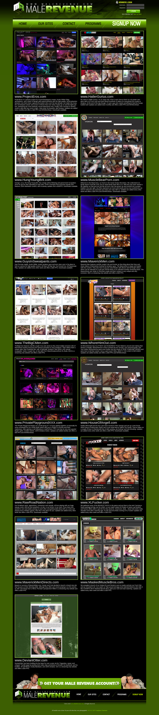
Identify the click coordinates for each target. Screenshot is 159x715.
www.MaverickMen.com (97, 261)
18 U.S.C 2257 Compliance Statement (97, 710)
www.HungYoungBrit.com (33, 180)
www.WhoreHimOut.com (98, 343)
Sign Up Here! (138, 14)
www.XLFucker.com (95, 502)
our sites (45, 23)
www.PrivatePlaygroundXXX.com (38, 422)
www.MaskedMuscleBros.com (102, 582)
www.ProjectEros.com (30, 96)
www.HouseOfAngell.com (99, 422)
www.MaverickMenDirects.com (37, 582)
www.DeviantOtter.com (31, 660)
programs (93, 23)
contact (69, 23)
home (23, 23)
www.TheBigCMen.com (31, 343)
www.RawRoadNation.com (34, 502)
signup (126, 23)
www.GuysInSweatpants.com (36, 261)
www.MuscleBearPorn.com (100, 180)
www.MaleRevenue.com (77, 703)
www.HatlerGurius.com (97, 96)
